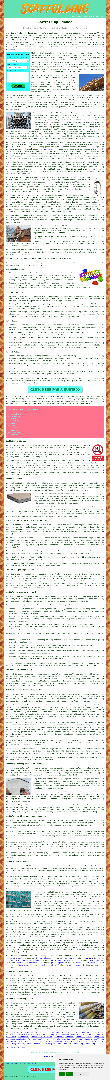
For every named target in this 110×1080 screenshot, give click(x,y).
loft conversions (96, 960)
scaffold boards (48, 80)
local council (85, 115)
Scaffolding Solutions (82, 1039)
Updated (34, 1063)
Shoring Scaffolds (26, 1034)
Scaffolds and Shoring (47, 1034)
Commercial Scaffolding (70, 1034)
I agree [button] (62, 1074)
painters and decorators (27, 963)
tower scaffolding (13, 1021)
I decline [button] (69, 1074)
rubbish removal (46, 965)
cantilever (70, 95)
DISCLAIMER (99, 17)
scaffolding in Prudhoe (63, 113)
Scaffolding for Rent (26, 1039)
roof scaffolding (23, 1017)
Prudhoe (56, 396)
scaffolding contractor (43, 115)
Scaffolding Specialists (76, 1041)
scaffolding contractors (93, 142)
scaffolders (32, 156)
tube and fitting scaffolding (43, 100)
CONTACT (91, 17)
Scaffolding (79, 1032)
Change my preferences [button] (81, 1074)
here (39, 994)
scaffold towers (42, 187)
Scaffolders (11, 1037)
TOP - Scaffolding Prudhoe (17, 1047)
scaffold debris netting (57, 892)
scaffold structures (34, 987)
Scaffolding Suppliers (51, 1044)
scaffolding (99, 33)
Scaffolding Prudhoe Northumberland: (22, 33)
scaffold (38, 932)
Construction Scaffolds (41, 1037)
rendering (68, 958)
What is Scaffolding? (41, 53)
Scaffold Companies (61, 1039)
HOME (73, 17)
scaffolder (40, 265)
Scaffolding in (12, 136)
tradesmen (10, 967)
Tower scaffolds (13, 195)
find (13, 976)
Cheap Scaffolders (95, 1032)
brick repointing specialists (64, 960)
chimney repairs (74, 965)
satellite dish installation (88, 963)
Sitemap (7, 1063)
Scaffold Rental (33, 1044)
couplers (57, 82)
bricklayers (20, 965)
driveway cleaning (44, 958)
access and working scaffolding (72, 138)
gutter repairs (57, 963)
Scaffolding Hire (63, 1032)
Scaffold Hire (44, 1039)
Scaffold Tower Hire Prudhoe (18, 177)
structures (63, 823)
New (29, 1063)
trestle (62, 100)
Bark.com (48, 149)
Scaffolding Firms (20, 1032)
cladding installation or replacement (22, 960)
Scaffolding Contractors (42, 1032)
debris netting (59, 940)
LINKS (79, 17)
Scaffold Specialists (64, 1037)
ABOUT (85, 17)
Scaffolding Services (15, 1044)
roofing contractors (14, 958)
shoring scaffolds (77, 98)
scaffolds (87, 768)
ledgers (60, 87)
